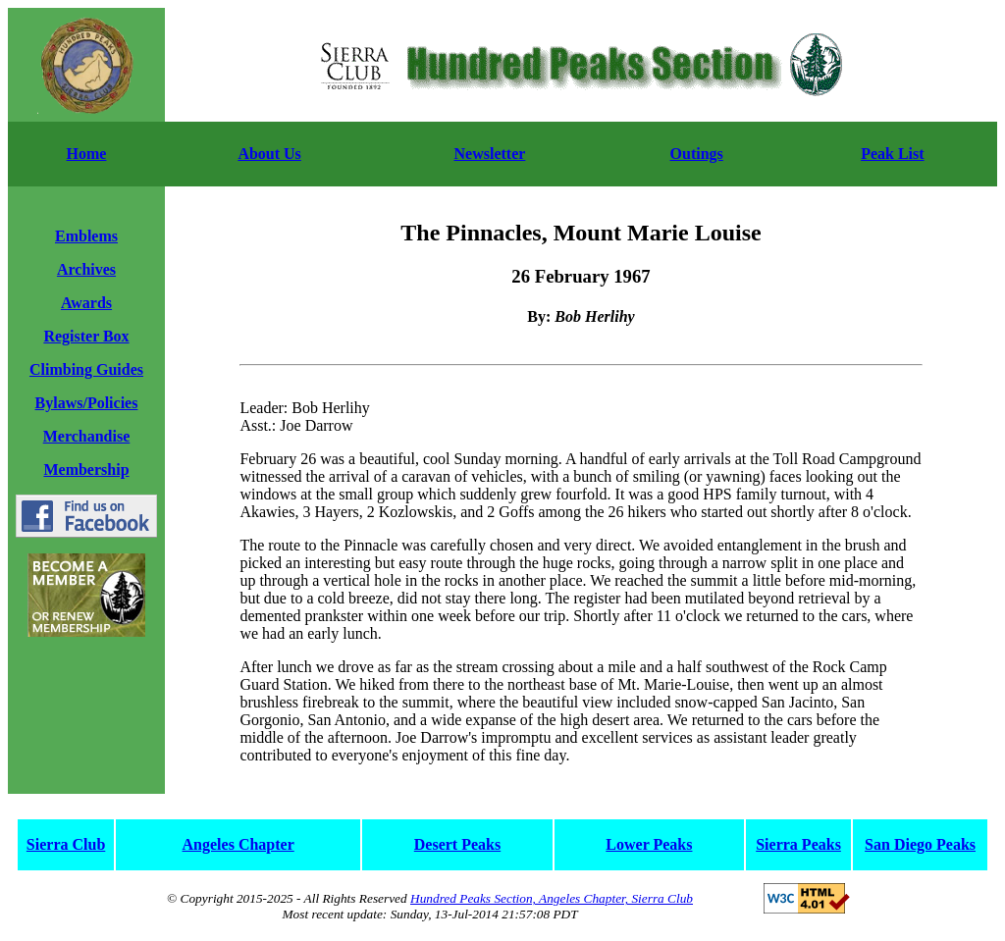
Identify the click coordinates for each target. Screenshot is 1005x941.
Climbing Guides (86, 369)
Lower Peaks (649, 844)
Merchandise (87, 436)
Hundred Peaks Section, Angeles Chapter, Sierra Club (551, 898)
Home (87, 153)
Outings (696, 153)
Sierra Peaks (798, 844)
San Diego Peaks (920, 844)
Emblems (86, 236)
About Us (269, 153)
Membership (86, 469)
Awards (86, 302)
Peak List (892, 153)
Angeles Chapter (238, 844)
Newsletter (490, 153)
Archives (86, 269)
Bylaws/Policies (86, 402)
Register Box (86, 336)
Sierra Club (65, 844)
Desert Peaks (457, 844)
